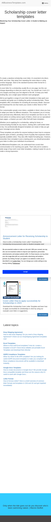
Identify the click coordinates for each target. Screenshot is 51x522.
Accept (25, 272)
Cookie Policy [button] (16, 261)
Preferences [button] (16, 263)
